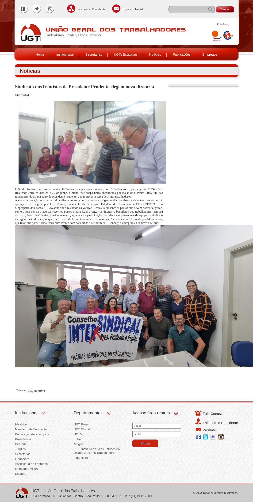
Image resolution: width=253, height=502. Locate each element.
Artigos (78, 444)
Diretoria (21, 444)
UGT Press (81, 424)
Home (40, 54)
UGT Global (82, 429)
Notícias (155, 54)
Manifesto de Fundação (31, 429)
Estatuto (20, 473)
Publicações (182, 54)
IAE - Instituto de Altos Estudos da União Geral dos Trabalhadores (97, 451)
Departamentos (88, 413)
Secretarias (93, 54)
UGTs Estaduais (125, 54)
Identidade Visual (26, 469)
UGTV (78, 434)
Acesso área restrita (151, 413)
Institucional (65, 54)
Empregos (209, 54)
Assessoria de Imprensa (31, 464)
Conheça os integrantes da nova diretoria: (134, 223)
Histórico (21, 424)
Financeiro (22, 459)
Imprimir (39, 391)
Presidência (23, 439)
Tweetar (21, 390)
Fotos (77, 439)
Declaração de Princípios (32, 434)
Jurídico (20, 449)
